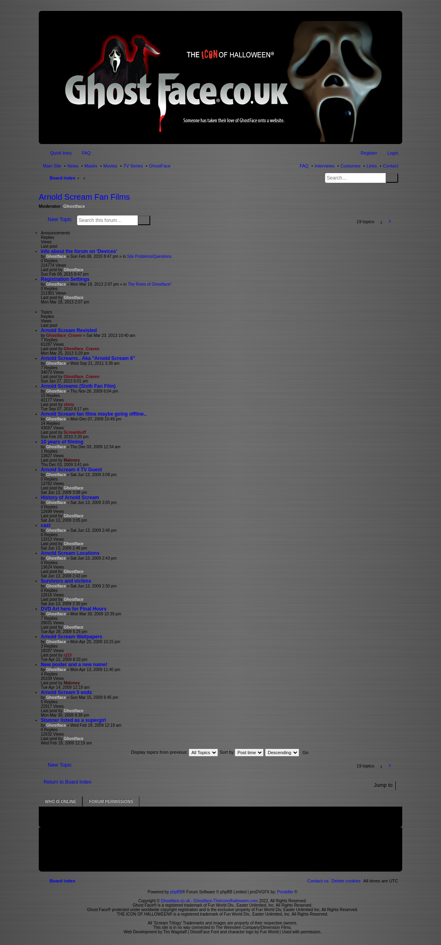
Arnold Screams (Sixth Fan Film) (78, 386)
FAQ (304, 165)
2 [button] (389, 221)
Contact (390, 165)
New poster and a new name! (74, 664)
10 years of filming (62, 442)
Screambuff (75, 432)
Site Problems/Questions (149, 256)
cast (45, 525)
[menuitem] (346, 880)
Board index (63, 178)
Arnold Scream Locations (70, 553)
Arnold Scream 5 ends (66, 692)
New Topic (60, 219)
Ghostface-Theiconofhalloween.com (225, 901)
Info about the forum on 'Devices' (79, 251)
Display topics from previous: (174, 752)
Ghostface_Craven (64, 335)
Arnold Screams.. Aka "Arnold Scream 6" (88, 358)
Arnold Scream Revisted (69, 330)
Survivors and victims (66, 581)
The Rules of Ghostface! (149, 284)
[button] (398, 222)
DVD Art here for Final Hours (74, 609)
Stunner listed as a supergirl (73, 720)
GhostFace (160, 165)
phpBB (176, 892)
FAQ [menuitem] (86, 153)
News (73, 165)
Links (372, 165)
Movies (110, 165)
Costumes (350, 165)
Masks (90, 165)
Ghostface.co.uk (176, 901)
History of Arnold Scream (70, 497)
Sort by (241, 752)
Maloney (72, 460)
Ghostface (74, 206)
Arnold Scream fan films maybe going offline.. (93, 414)
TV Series (133, 165)
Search (392, 178)
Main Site (52, 165)
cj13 (67, 655)
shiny (69, 404)
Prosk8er (285, 892)
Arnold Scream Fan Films (84, 196)
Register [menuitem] (369, 153)
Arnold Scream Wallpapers (71, 637)
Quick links (60, 153)
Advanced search (155, 219)
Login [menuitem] (392, 153)
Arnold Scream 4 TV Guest (71, 469)
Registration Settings (65, 279)
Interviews (325, 165)
